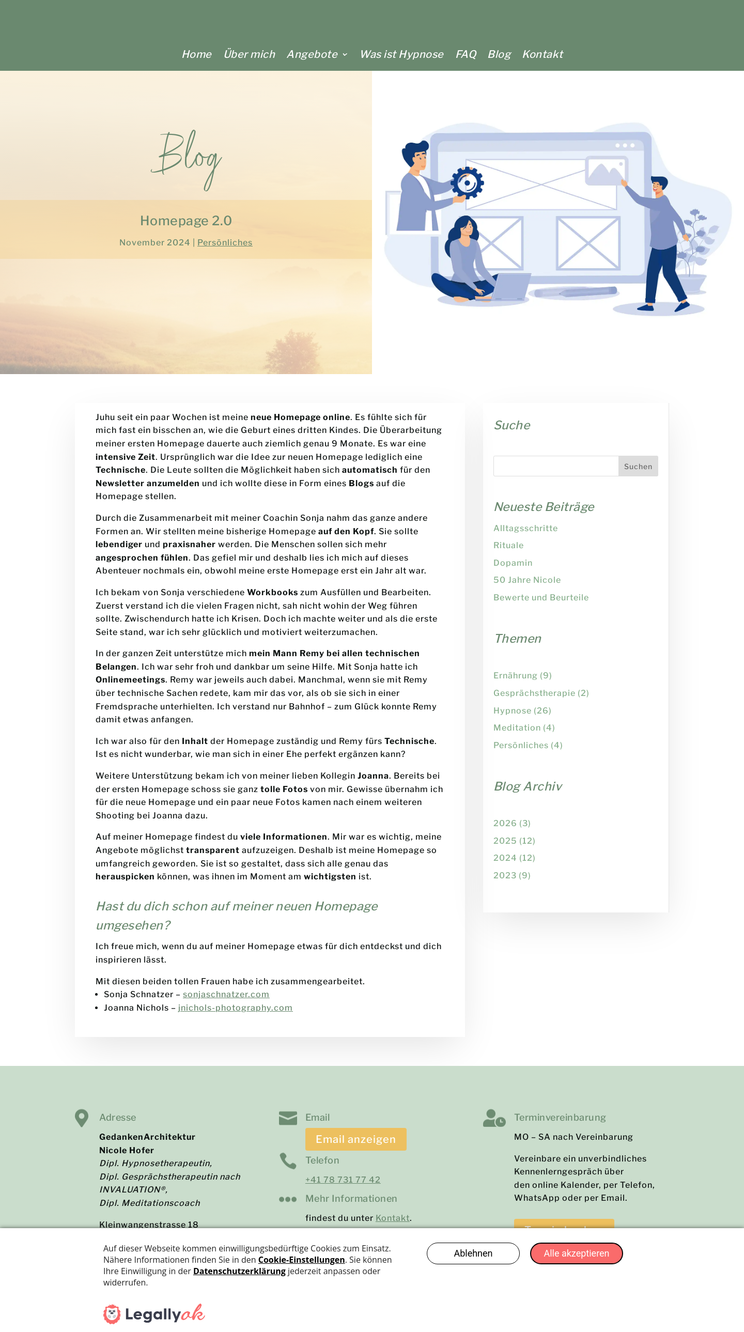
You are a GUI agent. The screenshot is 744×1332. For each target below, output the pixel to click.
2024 (505, 865)
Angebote (311, 54)
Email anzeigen (356, 1146)
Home (196, 54)
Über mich (249, 54)
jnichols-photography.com (235, 1014)
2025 (505, 848)
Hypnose (512, 717)
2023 (505, 882)
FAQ (465, 54)
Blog (498, 54)
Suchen (638, 473)
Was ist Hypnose (401, 54)
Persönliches (225, 249)
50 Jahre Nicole (527, 587)
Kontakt (542, 54)
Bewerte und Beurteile (541, 604)
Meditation (517, 734)
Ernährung (515, 682)
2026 (505, 830)
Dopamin (513, 570)
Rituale (508, 552)
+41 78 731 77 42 (343, 1186)
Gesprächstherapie (534, 700)
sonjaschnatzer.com (226, 1001)
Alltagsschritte (525, 535)
